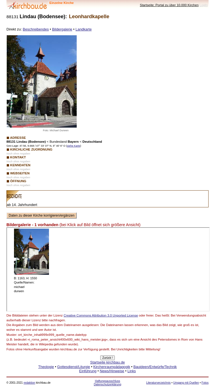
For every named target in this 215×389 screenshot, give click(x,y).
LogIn (204, 5)
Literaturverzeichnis (158, 382)
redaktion (29, 382)
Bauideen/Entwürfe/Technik (155, 367)
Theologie (46, 367)
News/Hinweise (112, 371)
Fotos (205, 382)
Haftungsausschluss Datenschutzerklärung (107, 382)
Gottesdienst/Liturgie (73, 367)
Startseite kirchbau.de (107, 362)
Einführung (88, 371)
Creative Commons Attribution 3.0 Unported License (101, 315)
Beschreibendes (36, 29)
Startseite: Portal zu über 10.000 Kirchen (169, 5)
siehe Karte (73, 145)
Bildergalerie (62, 29)
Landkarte (84, 29)
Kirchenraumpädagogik (111, 367)
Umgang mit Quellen (186, 382)
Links (131, 371)
